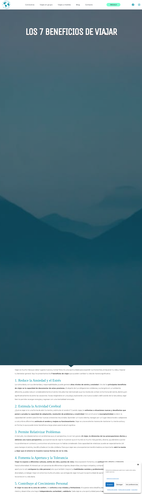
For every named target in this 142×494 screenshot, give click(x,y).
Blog (78, 5)
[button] (138, 465)
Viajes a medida (64, 5)
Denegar (119, 484)
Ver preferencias (132, 484)
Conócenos (29, 5)
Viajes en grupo (46, 5)
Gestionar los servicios (112, 478)
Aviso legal (134, 489)
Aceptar (110, 484)
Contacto (89, 5)
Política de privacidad (124, 489)
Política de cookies (112, 489)
